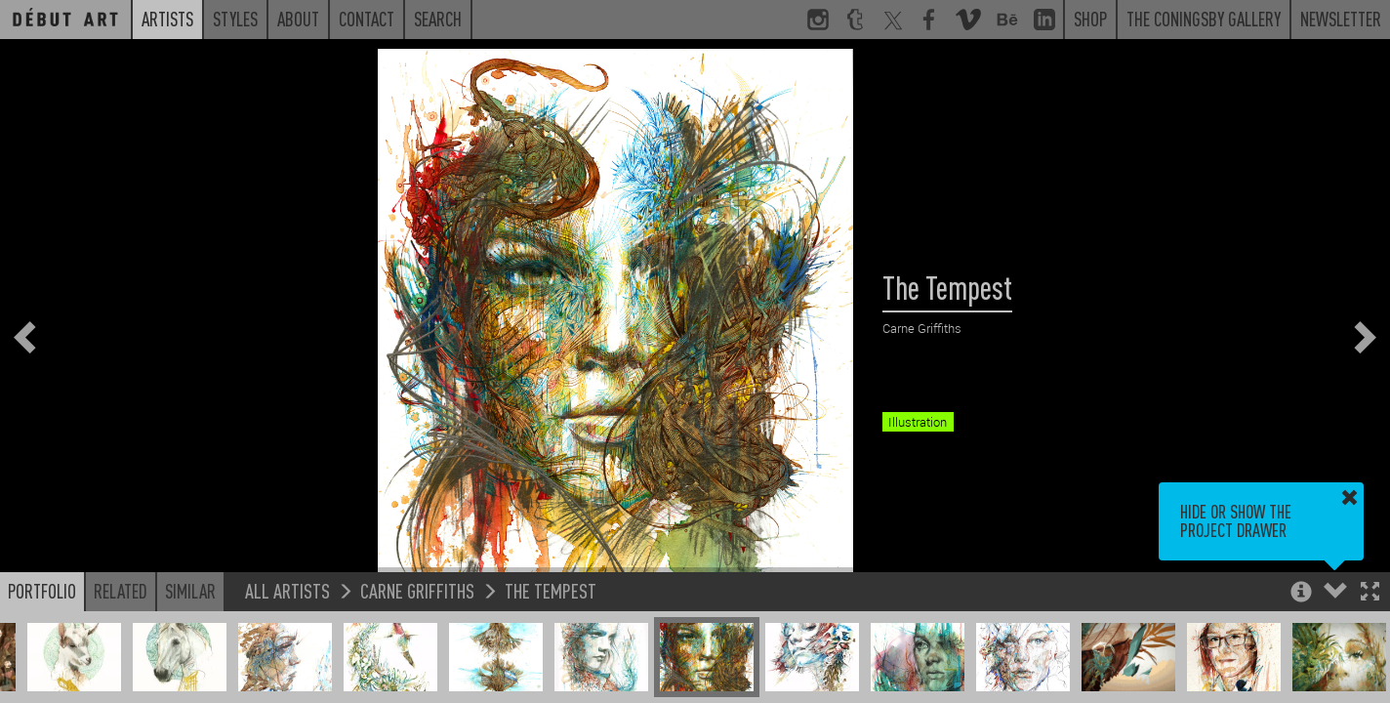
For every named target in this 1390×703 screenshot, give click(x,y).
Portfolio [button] (42, 590)
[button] (1370, 593)
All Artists (287, 590)
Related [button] (120, 590)
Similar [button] (190, 590)
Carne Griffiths (417, 590)
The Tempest (550, 590)
